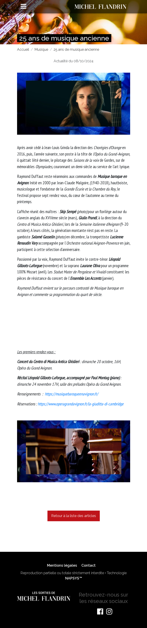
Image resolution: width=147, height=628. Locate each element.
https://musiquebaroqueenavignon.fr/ (71, 394)
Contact (88, 565)
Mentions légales (62, 565)
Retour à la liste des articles (73, 516)
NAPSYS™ (73, 578)
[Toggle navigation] (23, 6)
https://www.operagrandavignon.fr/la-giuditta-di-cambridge (80, 403)
